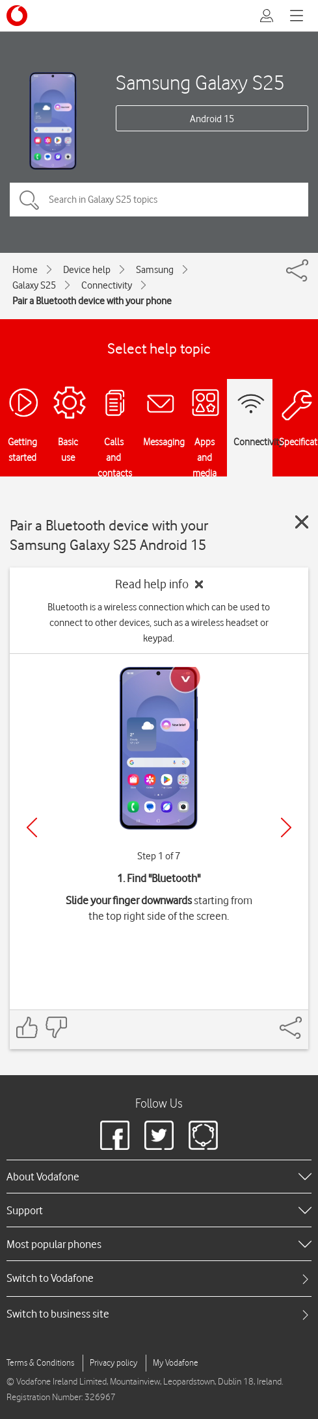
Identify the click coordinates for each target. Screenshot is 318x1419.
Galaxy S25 (34, 285)
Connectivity (106, 285)
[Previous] (32, 827)
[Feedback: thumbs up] (27, 1027)
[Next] (286, 827)
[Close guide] (301, 521)
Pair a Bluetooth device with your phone (92, 301)
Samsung (155, 270)
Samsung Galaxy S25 (200, 82)
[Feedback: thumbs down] (56, 1027)
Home (25, 270)
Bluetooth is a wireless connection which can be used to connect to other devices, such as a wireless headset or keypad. (158, 622)
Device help (87, 270)
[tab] (159, 1278)
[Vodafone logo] (17, 15)
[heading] (159, 1176)
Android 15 (212, 119)
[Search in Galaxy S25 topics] (159, 199)
